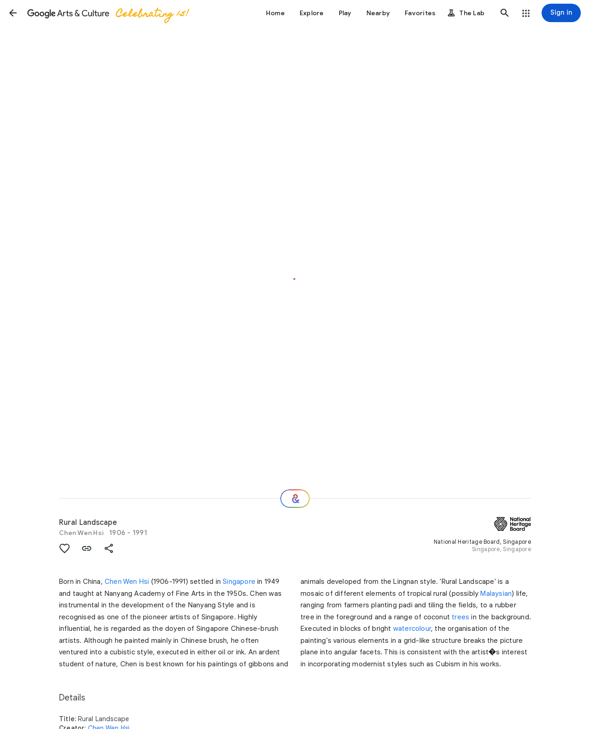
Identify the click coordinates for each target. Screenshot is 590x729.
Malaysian (496, 593)
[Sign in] (561, 13)
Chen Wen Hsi (81, 533)
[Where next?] (295, 498)
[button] (13, 13)
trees (460, 617)
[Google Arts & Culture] (107, 13)
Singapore (239, 581)
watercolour (412, 628)
